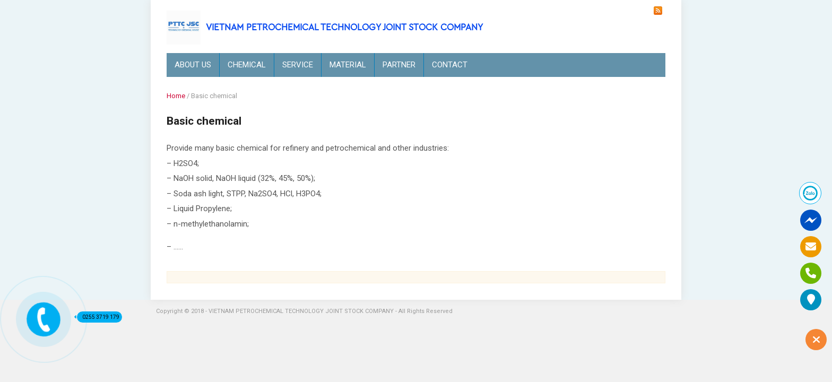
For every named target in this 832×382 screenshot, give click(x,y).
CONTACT (449, 65)
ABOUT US (193, 65)
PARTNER (399, 65)
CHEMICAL (247, 65)
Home (176, 96)
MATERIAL (348, 65)
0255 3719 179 (98, 317)
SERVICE (297, 65)
